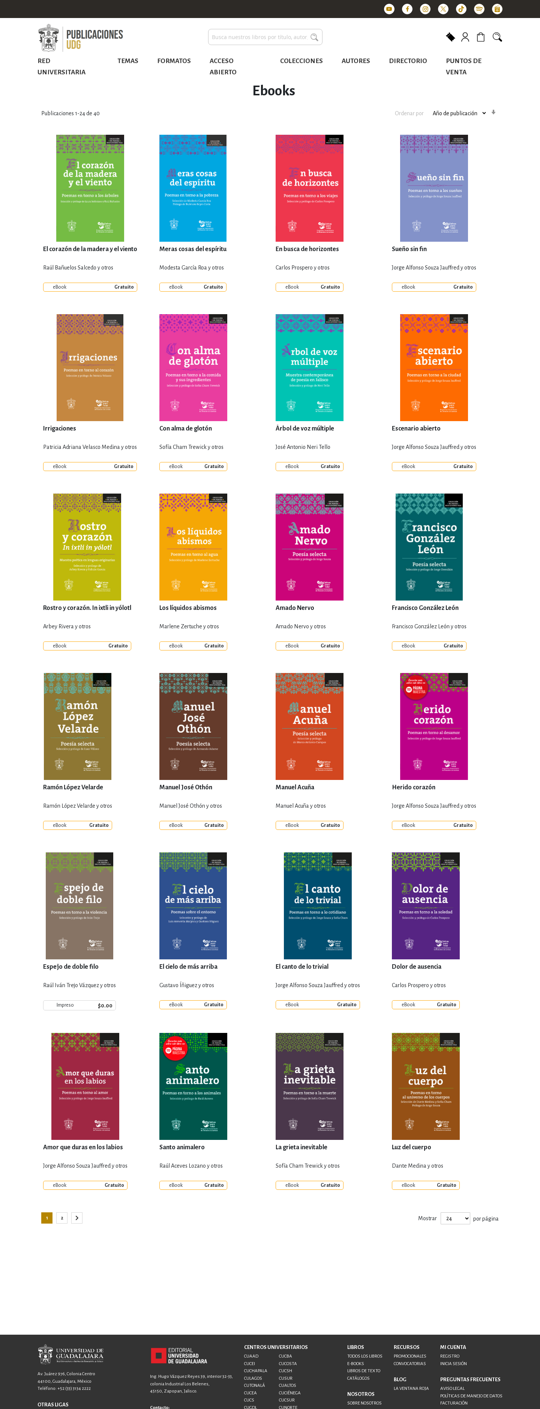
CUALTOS (287, 1385)
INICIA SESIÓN (453, 1363)
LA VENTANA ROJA (411, 1388)
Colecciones (301, 61)
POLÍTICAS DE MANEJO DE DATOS (471, 1396)
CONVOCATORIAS (410, 1363)
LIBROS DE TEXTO (363, 1370)
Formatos (174, 61)
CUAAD (251, 1356)
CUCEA (250, 1393)
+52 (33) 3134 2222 (74, 1388)
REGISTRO (449, 1356)
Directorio (408, 61)
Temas (127, 61)
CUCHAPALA (255, 1370)
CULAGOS (253, 1378)
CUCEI (249, 1363)
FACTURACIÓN (454, 1403)
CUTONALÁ (254, 1385)
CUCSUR (287, 1400)
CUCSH (285, 1370)
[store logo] (81, 38)
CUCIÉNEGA (290, 1393)
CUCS (249, 1400)
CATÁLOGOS (358, 1378)
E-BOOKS (355, 1363)
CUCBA (285, 1356)
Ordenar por (409, 113)
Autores (356, 61)
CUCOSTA (288, 1363)
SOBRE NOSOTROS (364, 1403)
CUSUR (285, 1378)
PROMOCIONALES (410, 1356)
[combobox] (265, 37)
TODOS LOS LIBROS (364, 1356)
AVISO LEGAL (452, 1388)
